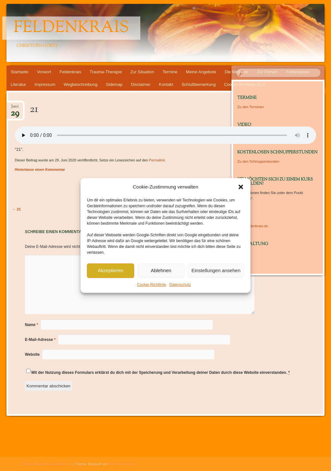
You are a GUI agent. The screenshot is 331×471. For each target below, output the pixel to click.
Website (32, 354)
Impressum (45, 84)
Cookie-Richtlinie (151, 284)
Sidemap (114, 84)
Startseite (19, 71)
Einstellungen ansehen (215, 270)
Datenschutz (180, 284)
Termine (170, 71)
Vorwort (44, 71)
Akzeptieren (110, 270)
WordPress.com (121, 464)
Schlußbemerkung (199, 84)
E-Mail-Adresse (40, 339)
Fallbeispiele (297, 71)
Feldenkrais (71, 28)
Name (31, 325)
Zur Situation (142, 71)
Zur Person (267, 71)
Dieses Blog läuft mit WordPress (46, 464)
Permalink (157, 160)
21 (16, 209)
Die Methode (237, 71)
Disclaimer (141, 84)
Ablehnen (161, 270)
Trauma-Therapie (106, 71)
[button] (241, 187)
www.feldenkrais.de (252, 226)
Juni (15, 108)
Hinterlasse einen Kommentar (40, 169)
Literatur (18, 84)
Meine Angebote (201, 71)
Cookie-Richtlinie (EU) (244, 84)
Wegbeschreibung (81, 84)
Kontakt (166, 84)
